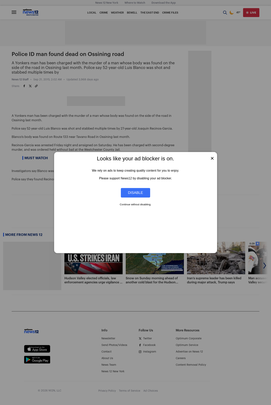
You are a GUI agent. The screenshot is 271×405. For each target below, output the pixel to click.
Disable (135, 193)
